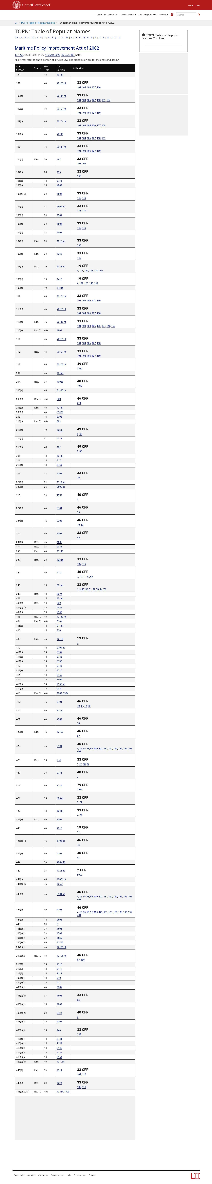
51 (90, 589)
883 (59, 421)
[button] (199, 15)
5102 (59, 853)
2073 (59, 546)
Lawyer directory (128, 14)
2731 (59, 772)
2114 (59, 785)
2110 (59, 572)
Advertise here (57, 1175)
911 (59, 982)
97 (91, 748)
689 (59, 603)
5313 (59, 438)
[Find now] (199, 14)
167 (110, 748)
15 (78, 512)
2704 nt (61, 647)
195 (59, 172)
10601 (60, 884)
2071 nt (61, 266)
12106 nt (61, 955)
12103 (60, 732)
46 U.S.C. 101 (68, 55)
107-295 (19, 55)
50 (86, 589)
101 (79, 87)
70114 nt (61, 96)
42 (78, 845)
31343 (60, 942)
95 (78, 537)
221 (79, 403)
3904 (59, 679)
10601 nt (61, 879)
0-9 (16, 37)
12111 (60, 407)
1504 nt (61, 206)
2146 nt (61, 684)
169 (115, 748)
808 (59, 399)
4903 (59, 185)
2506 (59, 919)
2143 (59, 1043)
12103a (60, 1061)
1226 (59, 254)
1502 (59, 232)
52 (94, 589)
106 (89, 87)
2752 (59, 495)
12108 (60, 639)
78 (88, 748)
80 (84, 764)
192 (59, 159)
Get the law (113, 14)
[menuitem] (100, 14)
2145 (59, 666)
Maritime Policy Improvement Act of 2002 (57, 48)
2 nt (59, 760)
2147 (59, 1052)
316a (59, 621)
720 (59, 630)
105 (94, 326)
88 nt (59, 594)
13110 (60, 551)
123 (91, 270)
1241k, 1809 (63, 1091)
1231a (60, 560)
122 (86, 270)
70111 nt (61, 146)
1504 (59, 194)
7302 (59, 520)
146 (79, 245)
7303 (59, 719)
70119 (60, 134)
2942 (59, 612)
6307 (59, 987)
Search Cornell (194, 5)
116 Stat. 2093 (52, 55)
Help (69, 1175)
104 (84, 87)
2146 (59, 1048)
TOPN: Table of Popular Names (38, 22)
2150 (59, 675)
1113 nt (61, 482)
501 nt (60, 585)
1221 (59, 1070)
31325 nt (61, 390)
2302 (59, 533)
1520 (79, 368)
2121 (59, 973)
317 (59, 460)
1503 (59, 933)
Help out (162, 14)
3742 (59, 656)
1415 (59, 279)
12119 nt (61, 616)
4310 (59, 828)
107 (84, 163)
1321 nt (61, 870)
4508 (59, 542)
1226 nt (61, 241)
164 (108, 100)
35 (84, 748)
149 (84, 198)
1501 (59, 928)
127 (94, 87)
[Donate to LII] (172, 14)
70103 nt (61, 364)
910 (59, 978)
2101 (59, 702)
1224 (59, 1083)
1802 (59, 330)
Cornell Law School (35, 4)
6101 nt (61, 894)
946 (59, 1030)
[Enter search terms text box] (186, 14)
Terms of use (80, 1175)
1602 (59, 995)
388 (83, 959)
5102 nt (61, 840)
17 (83, 589)
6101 (59, 746)
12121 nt (61, 947)
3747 (59, 652)
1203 (59, 473)
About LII (101, 14)
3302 (59, 416)
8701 (59, 508)
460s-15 (61, 862)
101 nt (60, 74)
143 (79, 1034)
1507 (59, 215)
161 (103, 100)
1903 (59, 1004)
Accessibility (19, 1175)
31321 (60, 710)
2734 (59, 1013)
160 (99, 87)
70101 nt (61, 83)
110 (84, 564)
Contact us (43, 1175)
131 (106, 748)
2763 (59, 465)
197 (130, 748)
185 (120, 748)
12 (82, 525)
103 (84, 125)
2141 (59, 1039)
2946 (59, 607)
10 (78, 525)
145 (91, 283)
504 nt (60, 798)
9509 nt (61, 486)
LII (16, 22)
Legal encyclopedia (147, 14)
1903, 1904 (62, 693)
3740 (59, 661)
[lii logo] (45, 14)
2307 (59, 819)
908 (59, 688)
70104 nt (61, 121)
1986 (79, 789)
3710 (59, 670)
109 (79, 564)
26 (78, 477)
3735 (59, 180)
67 (78, 736)
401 (79, 751)
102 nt (60, 430)
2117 (59, 968)
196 (125, 748)
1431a (60, 288)
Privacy (92, 1175)
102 (59, 447)
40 (80, 434)
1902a (60, 381)
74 (101, 589)
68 (91, 576)
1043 (79, 385)
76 (104, 589)
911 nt (60, 625)
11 (84, 576)
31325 (60, 412)
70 (97, 589)
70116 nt (61, 322)
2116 (59, 964)
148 (79, 198)
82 (88, 764)
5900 (79, 875)
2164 (59, 1057)
